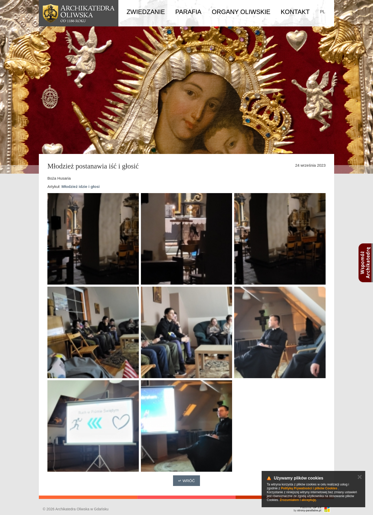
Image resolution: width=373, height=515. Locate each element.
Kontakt (295, 11)
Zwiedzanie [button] (146, 11)
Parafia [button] (188, 11)
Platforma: (310, 507)
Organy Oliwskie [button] (241, 11)
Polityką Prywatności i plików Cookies (309, 488)
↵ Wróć (186, 480)
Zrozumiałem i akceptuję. (298, 500)
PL (322, 12)
